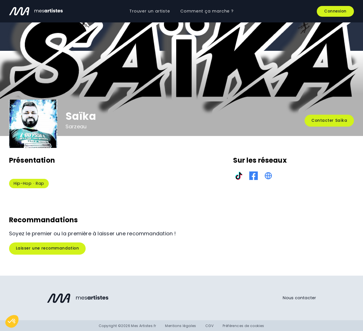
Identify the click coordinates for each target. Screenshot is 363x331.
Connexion (335, 11)
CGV (209, 325)
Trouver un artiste (149, 11)
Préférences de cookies (243, 325)
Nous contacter (299, 298)
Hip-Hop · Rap (29, 183)
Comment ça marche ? (207, 11)
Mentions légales (180, 325)
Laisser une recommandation (47, 248)
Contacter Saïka (329, 120)
